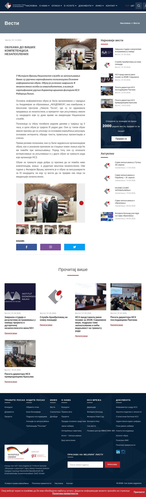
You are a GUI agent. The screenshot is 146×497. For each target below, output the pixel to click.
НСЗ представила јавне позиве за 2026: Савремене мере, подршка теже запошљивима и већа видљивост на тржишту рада (127, 75)
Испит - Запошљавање (71, 435)
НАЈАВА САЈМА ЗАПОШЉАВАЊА (123, 189)
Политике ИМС (122, 440)
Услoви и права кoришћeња (17, 483)
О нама (44, 5)
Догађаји (53, 416)
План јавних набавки (125, 426)
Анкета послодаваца (125, 430)
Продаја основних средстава (73, 421)
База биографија (33, 411)
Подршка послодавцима (36, 416)
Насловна (31, 5)
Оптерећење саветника (71, 430)
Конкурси (8, 407)
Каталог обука (122, 435)
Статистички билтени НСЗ (127, 416)
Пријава (115, 464)
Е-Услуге (70, 5)
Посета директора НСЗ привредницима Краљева (126, 101)
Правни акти (66, 411)
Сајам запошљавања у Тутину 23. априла (128, 163)
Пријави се (121, 138)
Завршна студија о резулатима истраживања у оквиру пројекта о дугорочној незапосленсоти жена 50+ (128, 50)
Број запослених (68, 440)
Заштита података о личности (129, 411)
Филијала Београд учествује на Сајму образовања (127, 214)
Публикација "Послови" (36, 426)
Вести (136, 23)
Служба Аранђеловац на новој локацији (128, 63)
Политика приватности (125, 445)
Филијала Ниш (93, 421)
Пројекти (8, 416)
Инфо (100, 5)
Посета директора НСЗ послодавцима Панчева (125, 88)
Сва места (91, 426)
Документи (86, 5)
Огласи (57, 5)
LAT (132, 5)
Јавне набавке (67, 426)
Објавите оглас (32, 407)
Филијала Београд (95, 411)
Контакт (111, 5)
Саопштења (120, 168)
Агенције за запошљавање (37, 421)
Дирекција (91, 407)
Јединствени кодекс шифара (128, 421)
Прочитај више (11, 333)
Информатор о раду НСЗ (126, 407)
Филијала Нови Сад (95, 416)
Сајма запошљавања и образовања (125, 201)
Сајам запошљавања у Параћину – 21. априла (125, 176)
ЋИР (127, 5)
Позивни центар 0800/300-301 (101, 430)
